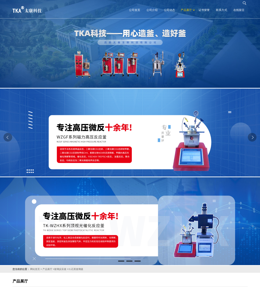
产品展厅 (47, 269)
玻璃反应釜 (60, 269)
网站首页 (35, 269)
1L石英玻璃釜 (75, 269)
